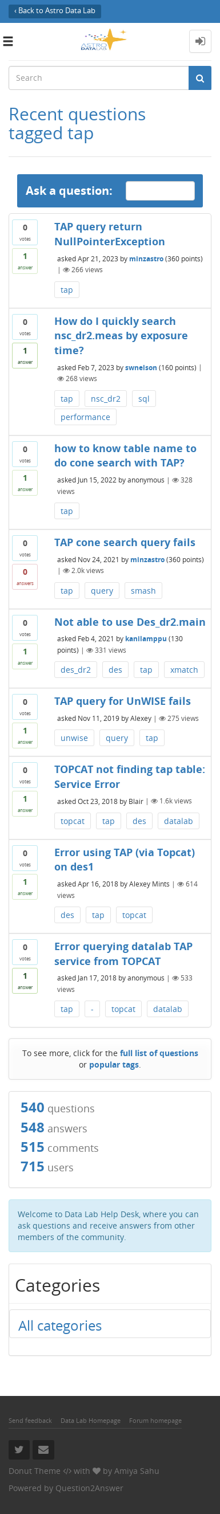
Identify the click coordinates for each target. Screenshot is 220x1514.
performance (85, 416)
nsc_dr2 (106, 398)
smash (143, 590)
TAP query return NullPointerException (109, 233)
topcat (73, 820)
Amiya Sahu (136, 1470)
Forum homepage (155, 1420)
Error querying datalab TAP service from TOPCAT (123, 953)
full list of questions (159, 1053)
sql (144, 398)
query (102, 590)
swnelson (141, 367)
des (115, 669)
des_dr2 (76, 669)
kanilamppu (146, 639)
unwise (74, 737)
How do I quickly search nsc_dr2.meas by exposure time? (121, 335)
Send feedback (30, 1420)
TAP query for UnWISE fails (122, 701)
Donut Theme (35, 1470)
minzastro (146, 258)
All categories (60, 1325)
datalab (178, 820)
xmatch (184, 669)
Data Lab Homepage (91, 1420)
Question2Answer (89, 1487)
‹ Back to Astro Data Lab (54, 10)
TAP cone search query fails (124, 542)
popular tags (114, 1064)
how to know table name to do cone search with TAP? (125, 455)
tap (67, 289)
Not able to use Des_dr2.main (130, 622)
